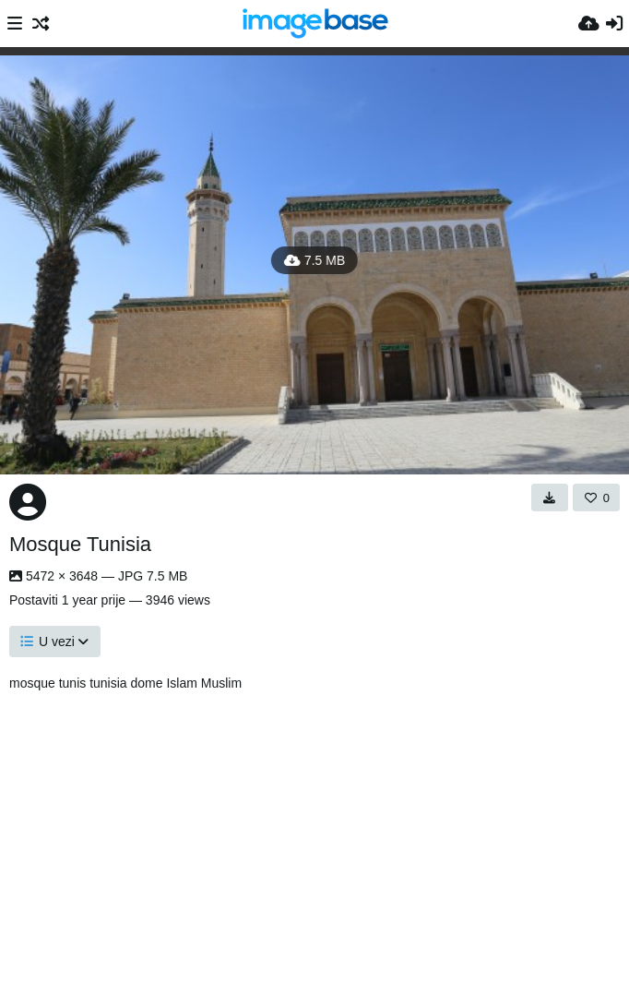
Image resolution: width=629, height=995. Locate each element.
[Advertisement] (324, 838)
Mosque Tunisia (80, 544)
